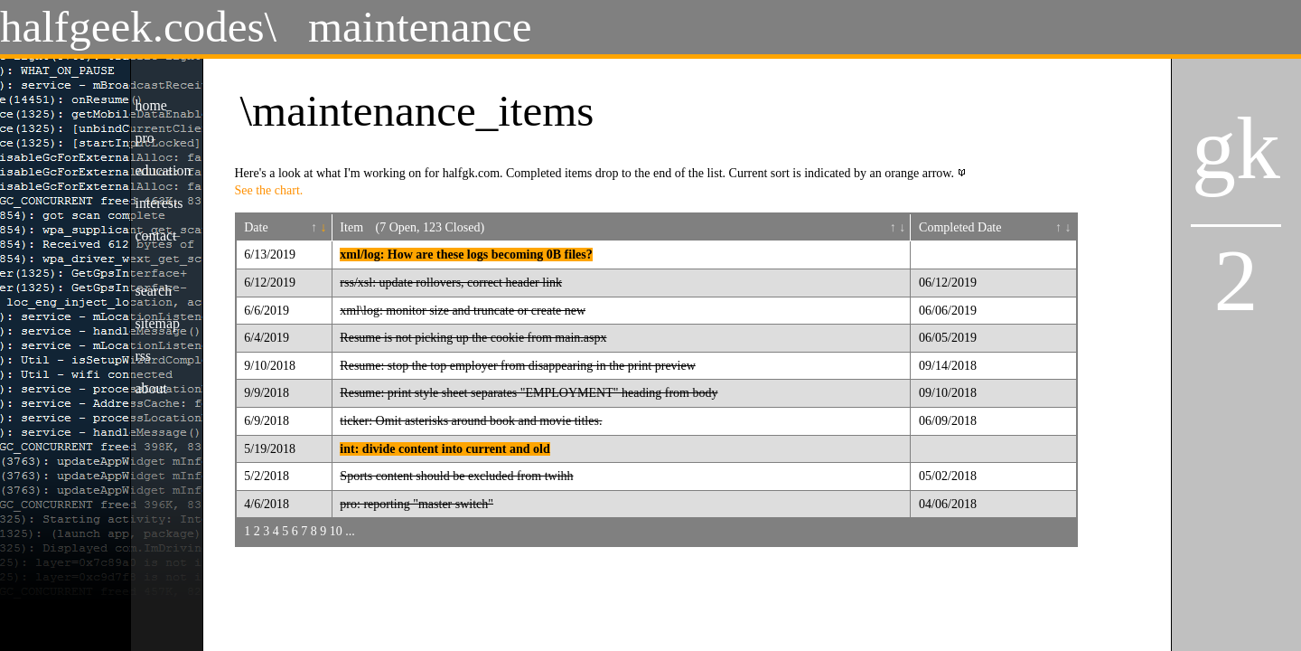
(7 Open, (400, 227)
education (164, 170)
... (350, 531)
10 (336, 531)
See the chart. (269, 190)
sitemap (158, 323)
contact (156, 235)
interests (159, 203)
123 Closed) (453, 227)
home (151, 105)
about (151, 388)
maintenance (420, 27)
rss (144, 355)
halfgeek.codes (132, 27)
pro (145, 138)
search (154, 290)
